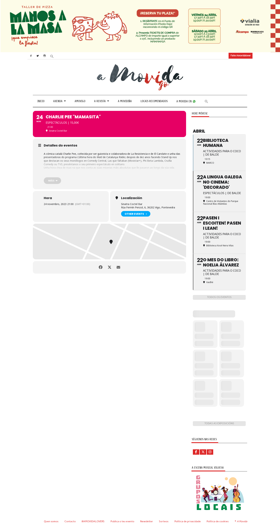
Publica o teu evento (122, 521)
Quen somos (51, 521)
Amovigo (80, 101)
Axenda (57, 101)
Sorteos (163, 521)
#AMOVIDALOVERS (93, 521)
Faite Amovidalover (241, 55)
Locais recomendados (154, 101)
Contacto (70, 521)
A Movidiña (125, 101)
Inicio (40, 101)
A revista (100, 101)
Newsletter (146, 521)
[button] (52, 56)
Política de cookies (218, 521)
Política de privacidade (187, 521)
